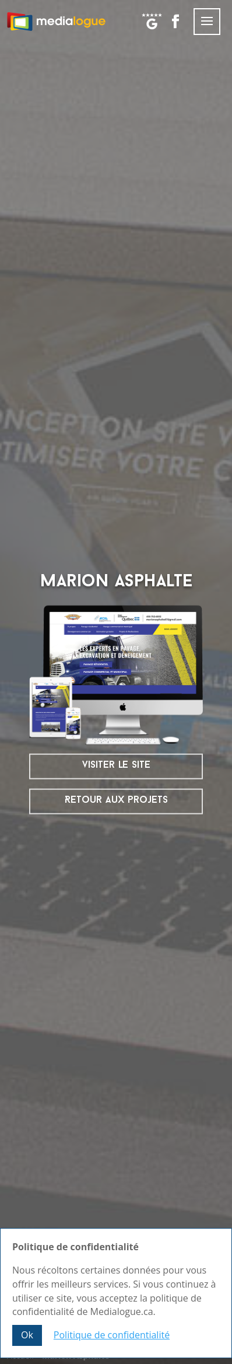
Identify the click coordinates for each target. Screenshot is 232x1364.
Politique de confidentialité (112, 1334)
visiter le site (116, 765)
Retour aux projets (116, 800)
